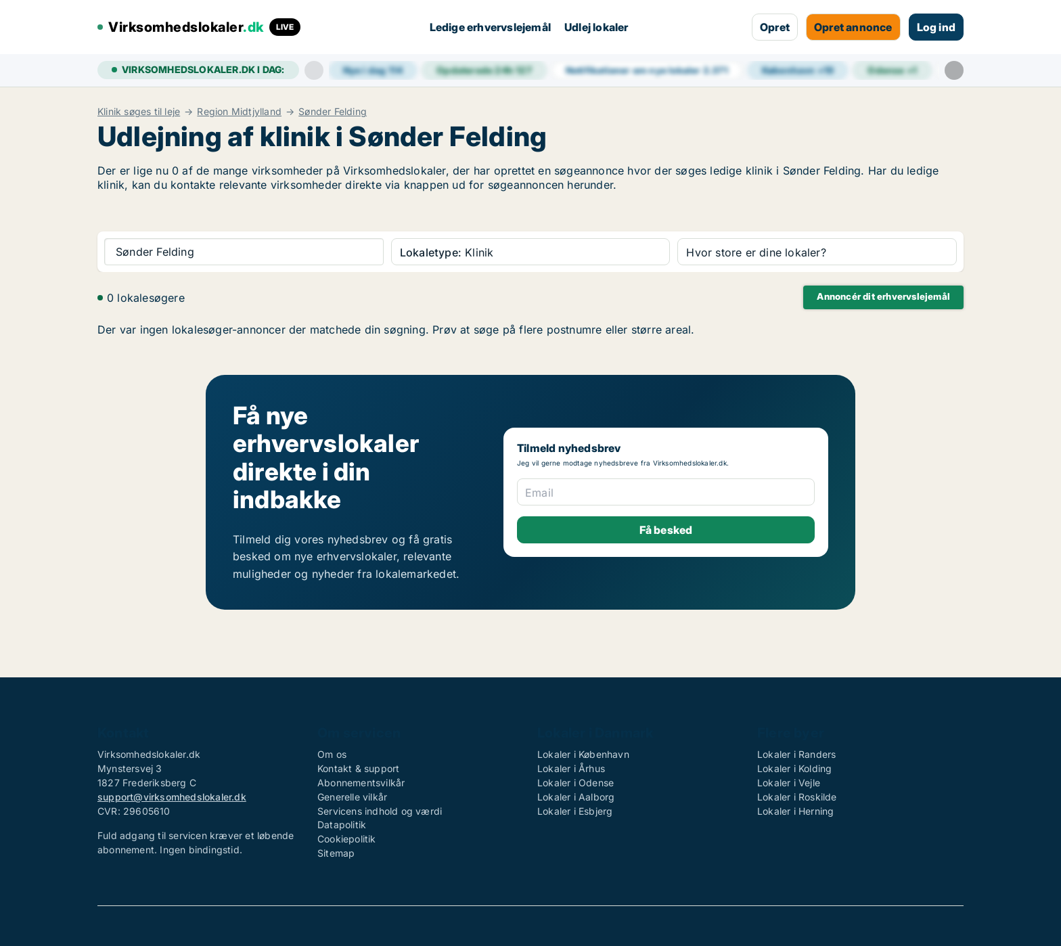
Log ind (936, 27)
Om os (331, 754)
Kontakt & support (358, 768)
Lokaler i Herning (795, 811)
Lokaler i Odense (575, 782)
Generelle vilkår (352, 797)
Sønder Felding (332, 111)
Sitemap (336, 853)
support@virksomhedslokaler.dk (171, 797)
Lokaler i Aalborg (575, 797)
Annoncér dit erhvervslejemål (883, 296)
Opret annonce (853, 27)
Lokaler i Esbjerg (574, 811)
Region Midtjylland (239, 111)
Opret (775, 27)
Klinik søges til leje (138, 111)
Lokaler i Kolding (794, 768)
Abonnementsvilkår (361, 782)
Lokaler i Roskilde (797, 797)
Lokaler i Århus (571, 768)
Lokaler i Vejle (788, 782)
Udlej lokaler (596, 27)
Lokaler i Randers (796, 754)
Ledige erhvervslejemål (490, 27)
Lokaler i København (583, 754)
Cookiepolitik (346, 838)
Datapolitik (341, 824)
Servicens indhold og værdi (379, 811)
